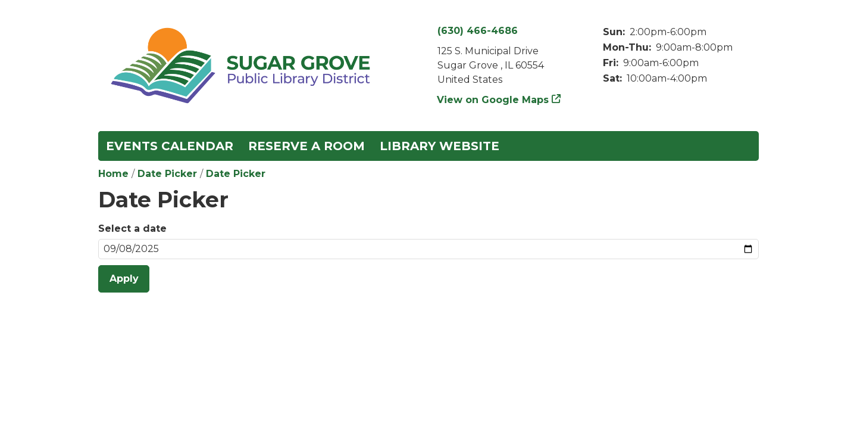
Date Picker (167, 173)
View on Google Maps (493, 99)
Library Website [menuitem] (439, 146)
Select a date (132, 228)
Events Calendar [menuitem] (169, 146)
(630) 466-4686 (477, 30)
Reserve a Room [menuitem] (306, 146)
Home (113, 173)
